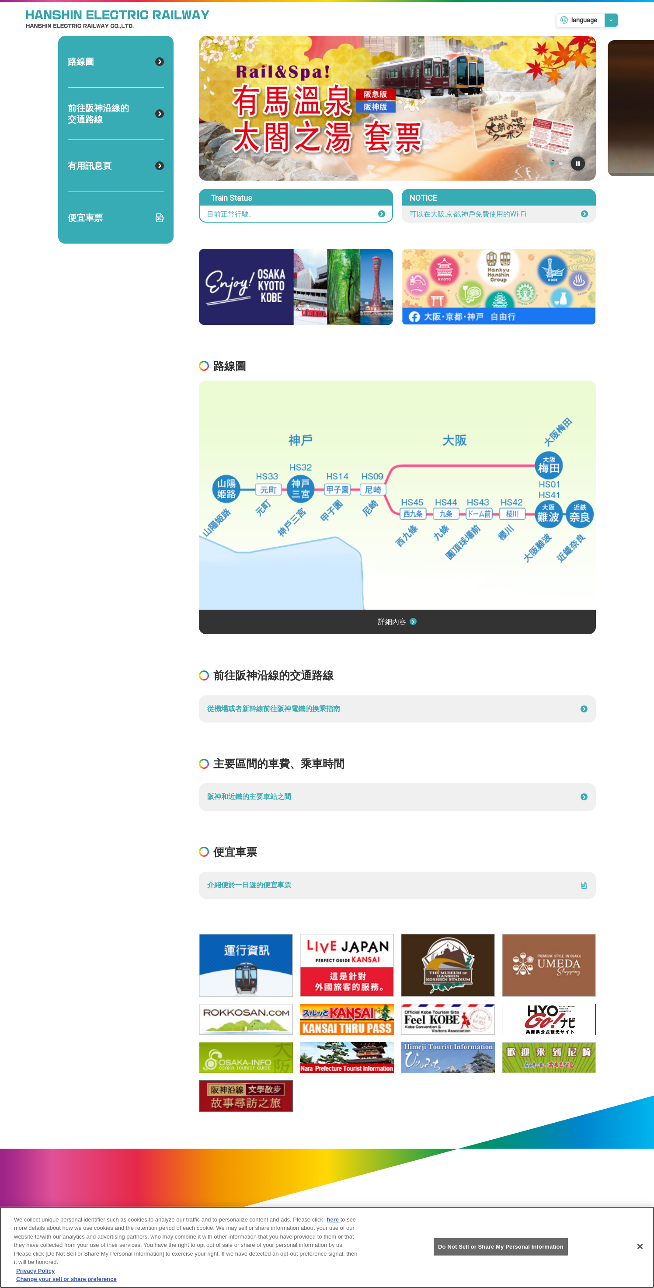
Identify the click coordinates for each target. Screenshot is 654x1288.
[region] (327, 1247)
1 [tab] (552, 163)
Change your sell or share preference (66, 1279)
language (584, 20)
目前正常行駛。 (296, 214)
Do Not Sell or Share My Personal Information (501, 1246)
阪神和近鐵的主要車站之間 (397, 796)
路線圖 (116, 61)
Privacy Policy (35, 1270)
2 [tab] (561, 163)
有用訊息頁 (116, 166)
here (334, 1219)
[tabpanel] (397, 108)
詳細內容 (397, 622)
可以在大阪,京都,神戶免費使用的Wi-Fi (499, 214)
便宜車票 (116, 218)
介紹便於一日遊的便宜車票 (397, 885)
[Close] (640, 1246)
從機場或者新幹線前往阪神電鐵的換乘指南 (397, 709)
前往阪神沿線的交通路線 (116, 114)
